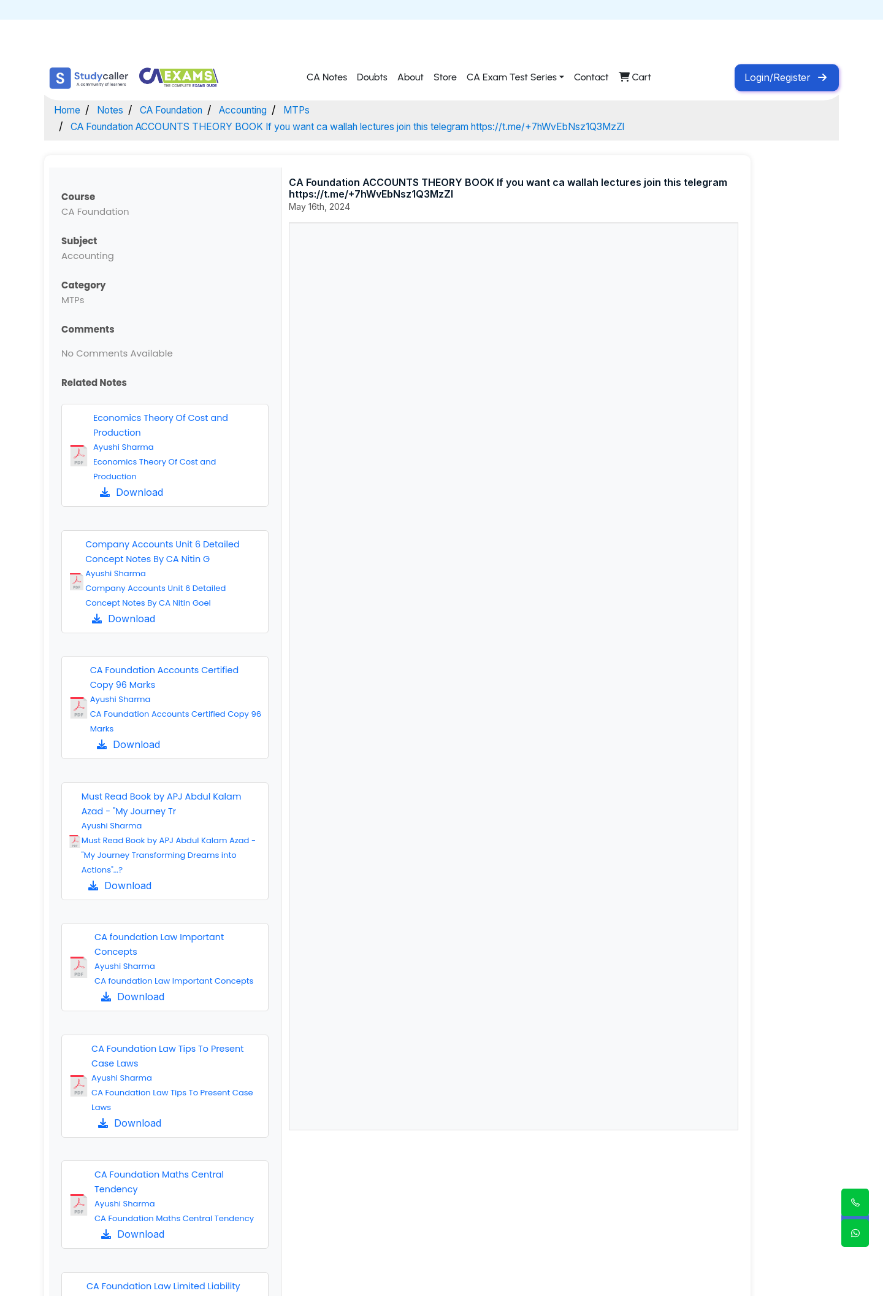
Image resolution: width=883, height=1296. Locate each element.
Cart (635, 77)
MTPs (331, 109)
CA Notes (327, 77)
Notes (116, 109)
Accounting (270, 109)
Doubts (372, 77)
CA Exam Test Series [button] (512, 77)
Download (131, 492)
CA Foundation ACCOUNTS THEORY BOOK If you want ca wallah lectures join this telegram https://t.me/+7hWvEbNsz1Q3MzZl (396, 126)
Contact (591, 77)
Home (69, 109)
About (410, 77)
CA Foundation (186, 109)
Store (445, 77)
